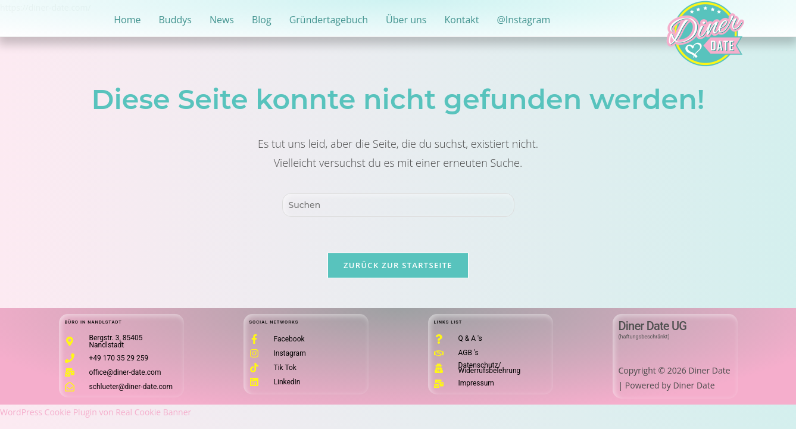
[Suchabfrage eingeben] (398, 205)
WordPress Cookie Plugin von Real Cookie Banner (95, 412)
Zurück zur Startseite (398, 265)
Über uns (406, 19)
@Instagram (523, 19)
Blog (261, 19)
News (222, 19)
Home (127, 19)
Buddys (175, 19)
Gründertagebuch (328, 19)
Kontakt (462, 19)
